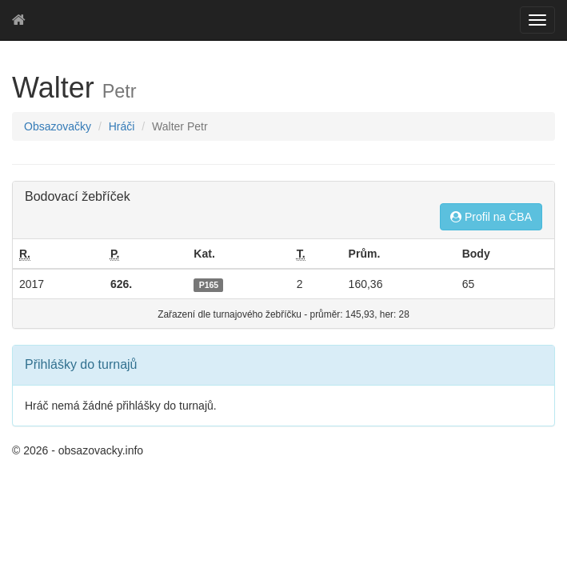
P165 (209, 285)
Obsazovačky (57, 126)
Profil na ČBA (491, 216)
